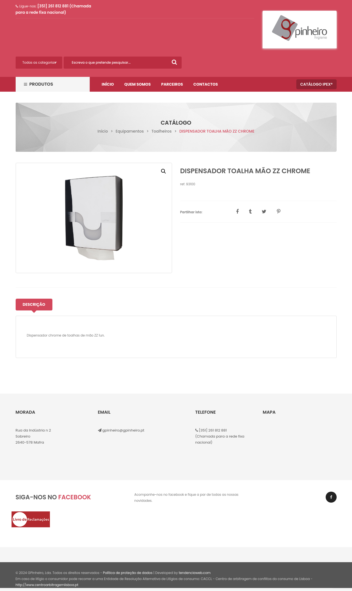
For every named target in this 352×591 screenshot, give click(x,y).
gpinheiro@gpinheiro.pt (123, 430)
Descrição (34, 304)
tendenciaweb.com (194, 572)
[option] (94, 218)
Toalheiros (161, 131)
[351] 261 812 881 (212, 430)
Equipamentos (129, 131)
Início (103, 131)
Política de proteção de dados (128, 572)
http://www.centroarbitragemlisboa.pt (47, 584)
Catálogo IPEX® (316, 84)
